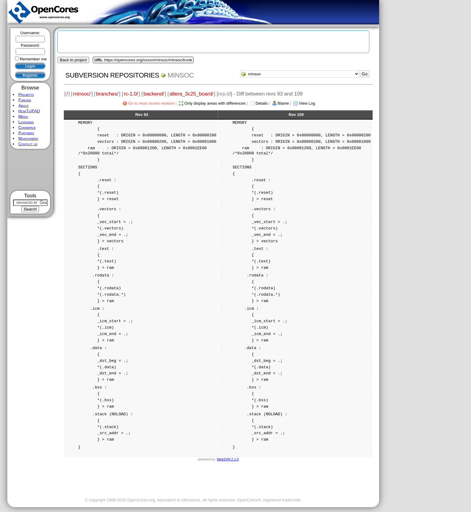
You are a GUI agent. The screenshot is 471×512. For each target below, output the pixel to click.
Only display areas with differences (215, 103)
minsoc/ (82, 94)
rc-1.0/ (131, 94)
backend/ (153, 94)
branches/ (107, 94)
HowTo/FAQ (29, 111)
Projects (26, 94)
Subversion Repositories (112, 75)
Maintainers (28, 138)
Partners (26, 133)
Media (23, 116)
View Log (307, 103)
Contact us (27, 144)
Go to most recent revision (151, 103)
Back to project (73, 60)
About (23, 105)
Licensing (26, 122)
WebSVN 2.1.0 (227, 459)
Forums (24, 100)
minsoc (181, 75)
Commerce (27, 127)
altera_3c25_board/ (191, 94)
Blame (283, 103)
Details (261, 103)
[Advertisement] (30, 170)
